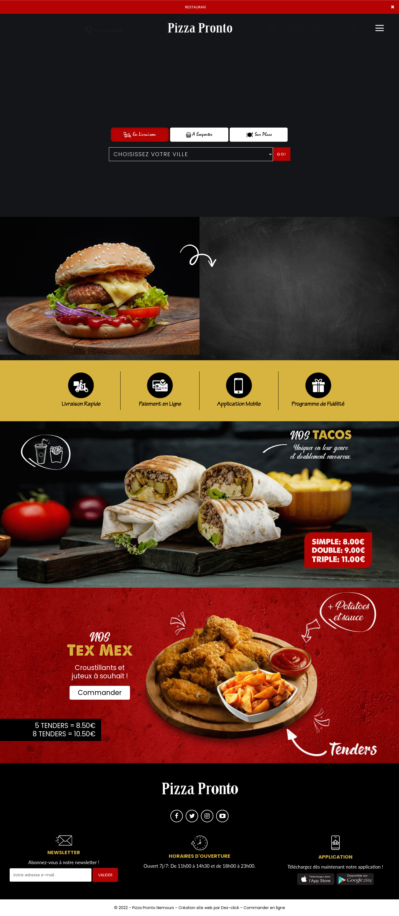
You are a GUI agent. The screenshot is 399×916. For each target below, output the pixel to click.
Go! (281, 154)
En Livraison (140, 134)
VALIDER (105, 875)
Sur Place (259, 134)
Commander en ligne (264, 907)
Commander (100, 692)
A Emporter (199, 134)
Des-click (230, 907)
